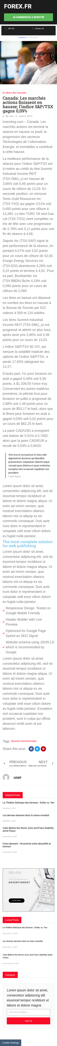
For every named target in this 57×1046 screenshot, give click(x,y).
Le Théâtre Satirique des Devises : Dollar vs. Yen (28, 802)
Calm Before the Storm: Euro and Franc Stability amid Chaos (27, 956)
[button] (31, 749)
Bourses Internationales (24, 741)
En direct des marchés (14, 92)
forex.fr (18, 6)
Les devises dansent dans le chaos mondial (26, 815)
